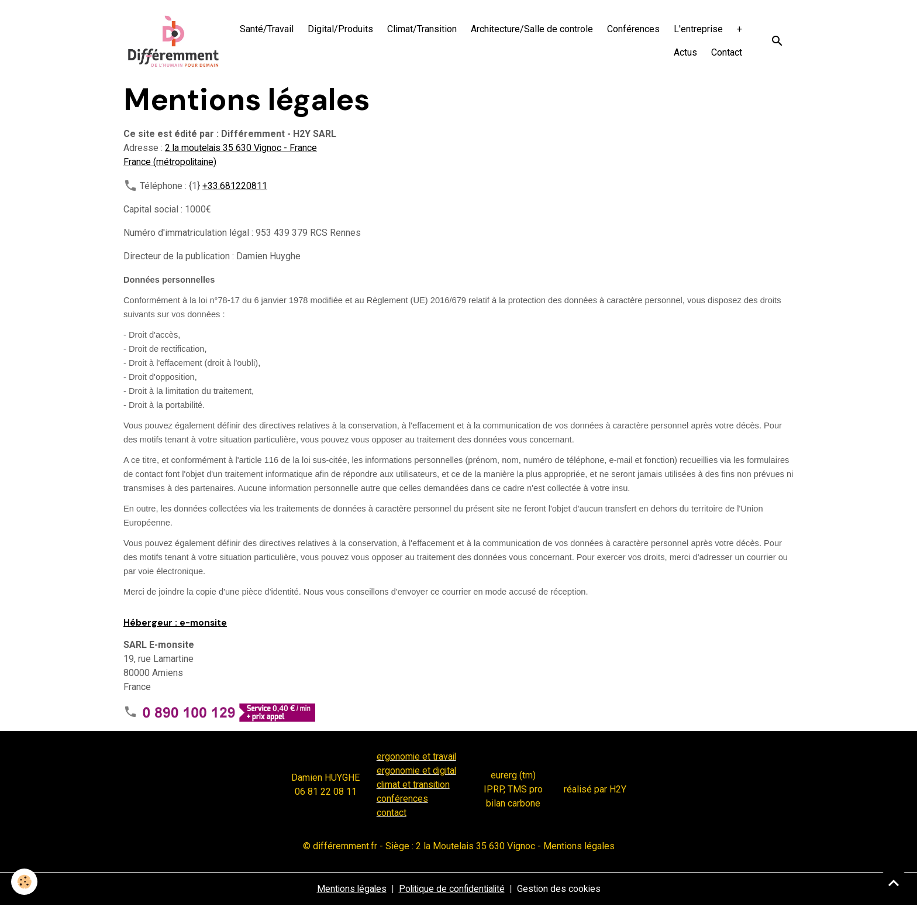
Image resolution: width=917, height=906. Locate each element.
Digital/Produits (340, 29)
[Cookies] (25, 882)
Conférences (633, 29)
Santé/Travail (267, 29)
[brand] (174, 41)
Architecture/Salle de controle (532, 29)
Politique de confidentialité (452, 889)
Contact (726, 53)
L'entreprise (698, 29)
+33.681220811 (234, 187)
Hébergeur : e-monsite (175, 624)
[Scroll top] (893, 882)
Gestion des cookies (561, 889)
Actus (685, 53)
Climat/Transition (422, 29)
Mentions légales (349, 889)
